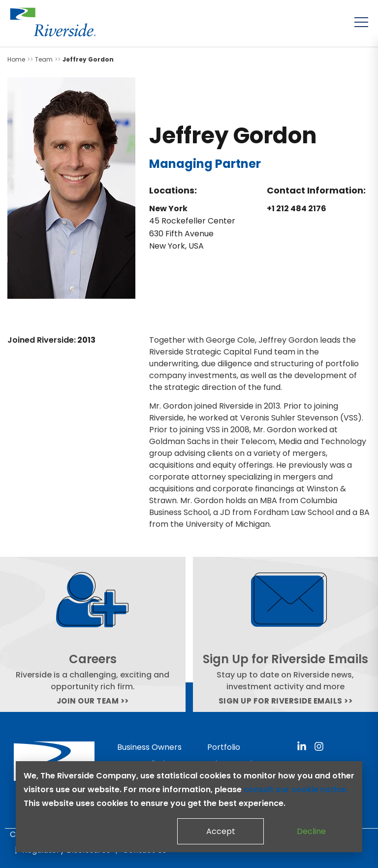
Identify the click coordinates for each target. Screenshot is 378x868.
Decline (311, 831)
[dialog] (189, 806)
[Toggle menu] (361, 22)
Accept (220, 831)
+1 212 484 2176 (296, 208)
